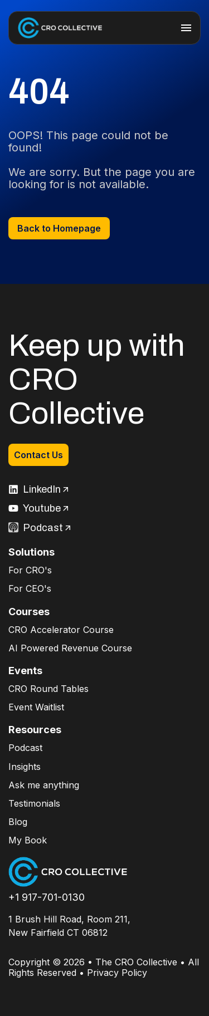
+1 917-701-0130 (46, 897)
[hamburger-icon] (186, 27)
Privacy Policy (117, 972)
